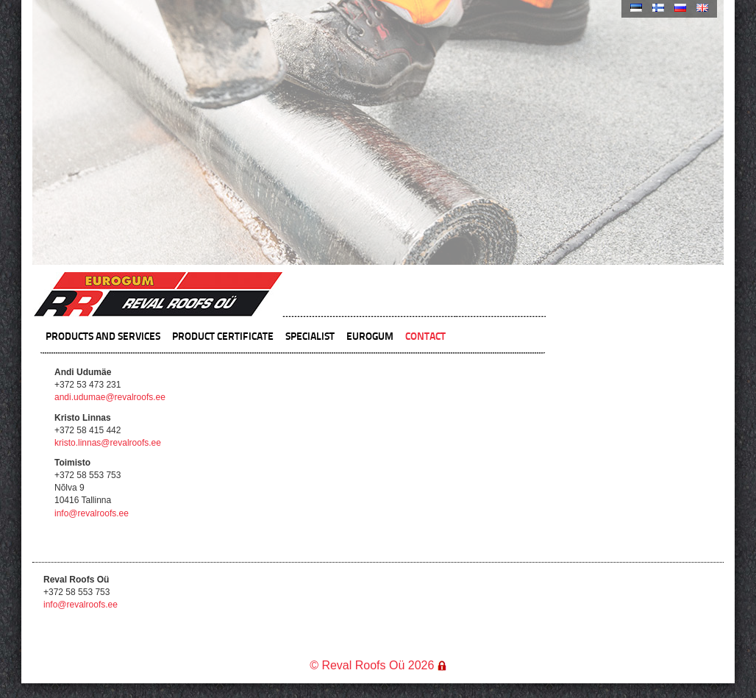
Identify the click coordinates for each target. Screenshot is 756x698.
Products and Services (103, 335)
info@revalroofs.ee (91, 513)
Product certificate (223, 335)
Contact (425, 335)
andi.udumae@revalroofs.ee (109, 397)
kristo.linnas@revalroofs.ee (107, 443)
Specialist (310, 335)
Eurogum (369, 335)
